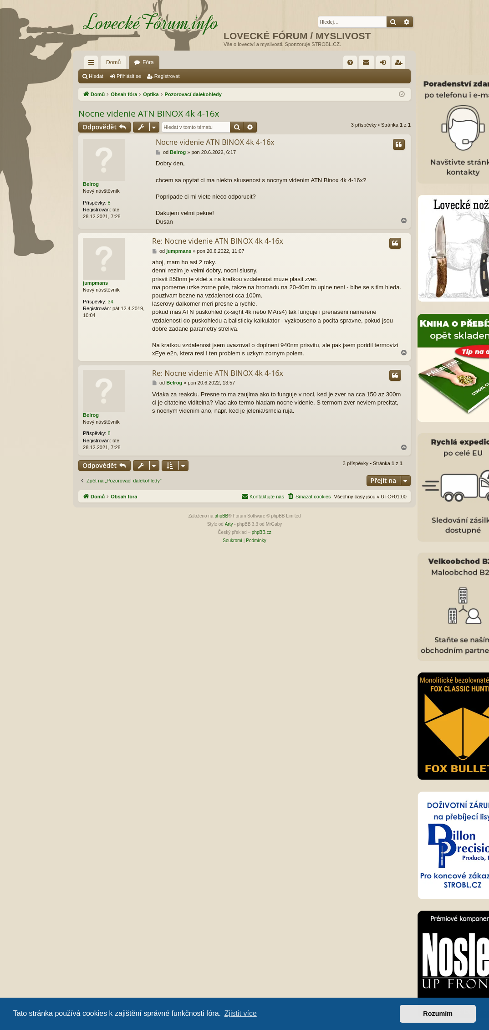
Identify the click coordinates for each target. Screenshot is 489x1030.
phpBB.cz (261, 532)
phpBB (221, 515)
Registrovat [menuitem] (400, 64)
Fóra (148, 62)
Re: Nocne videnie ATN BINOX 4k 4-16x (217, 241)
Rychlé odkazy (93, 64)
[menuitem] (350, 62)
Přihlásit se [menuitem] (385, 64)
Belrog (91, 184)
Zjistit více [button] (240, 1013)
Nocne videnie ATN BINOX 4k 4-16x (148, 113)
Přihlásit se (129, 76)
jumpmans (95, 283)
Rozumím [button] (438, 1013)
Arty (229, 524)
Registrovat (167, 76)
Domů (113, 62)
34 (110, 301)
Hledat (96, 76)
